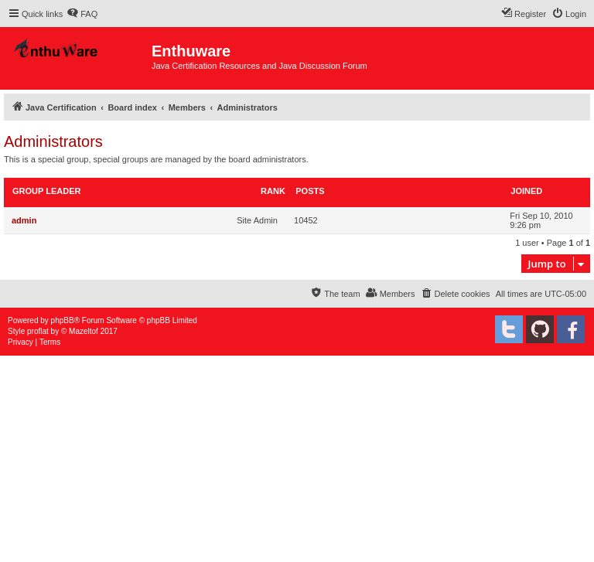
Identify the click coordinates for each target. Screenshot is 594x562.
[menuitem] (82, 14)
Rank (273, 191)
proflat (38, 331)
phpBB (62, 320)
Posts (309, 191)
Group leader (46, 191)
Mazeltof (83, 331)
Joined (526, 191)
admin (24, 220)
